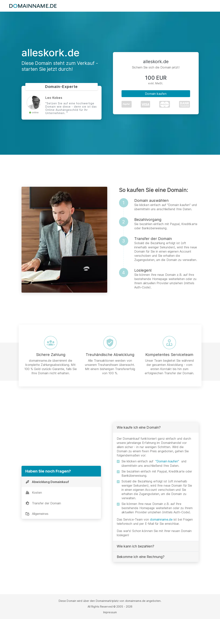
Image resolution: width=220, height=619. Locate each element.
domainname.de (161, 519)
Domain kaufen (155, 94)
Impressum (110, 612)
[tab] (61, 482)
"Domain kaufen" (167, 461)
